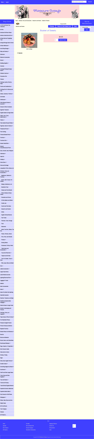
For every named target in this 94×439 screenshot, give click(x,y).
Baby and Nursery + (4, 51)
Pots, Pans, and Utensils (6, 236)
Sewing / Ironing (3, 355)
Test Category (3, 409)
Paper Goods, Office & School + (7, 317)
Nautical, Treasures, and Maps (6, 298)
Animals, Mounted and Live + (6, 35)
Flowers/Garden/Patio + (5, 134)
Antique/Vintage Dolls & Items (6, 42)
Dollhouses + (3, 99)
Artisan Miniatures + (4, 45)
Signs (1, 358)
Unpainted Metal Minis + (5, 391)
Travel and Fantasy (4, 382)
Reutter (2, 334)
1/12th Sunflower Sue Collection (5, 25)
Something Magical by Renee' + (7, 366)
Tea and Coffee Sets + (5, 253)
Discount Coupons (29, 427)
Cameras (2, 66)
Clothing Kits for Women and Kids (6, 90)
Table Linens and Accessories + (4, 249)
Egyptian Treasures (4, 110)
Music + (2, 289)
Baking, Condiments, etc (6, 184)
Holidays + (2, 159)
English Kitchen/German (6, 215)
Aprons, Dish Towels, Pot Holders (6, 180)
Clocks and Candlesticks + (6, 86)
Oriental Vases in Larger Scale (6, 305)
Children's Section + (4, 73)
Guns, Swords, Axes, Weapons (6, 150)
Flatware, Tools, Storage (6, 220)
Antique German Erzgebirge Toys (6, 39)
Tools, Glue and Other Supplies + (5, 376)
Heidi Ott (2, 156)
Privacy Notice (52, 427)
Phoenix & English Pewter (5, 323)
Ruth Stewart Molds (4, 349)
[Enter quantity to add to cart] (56, 40)
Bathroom (2, 54)
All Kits (1, 29)
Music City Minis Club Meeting (6, 292)
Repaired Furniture (4, 328)
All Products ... (3, 415)
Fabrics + (2, 120)
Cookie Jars (3, 203)
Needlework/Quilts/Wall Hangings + (5, 301)
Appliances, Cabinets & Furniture (5, 176)
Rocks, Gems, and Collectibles (6, 340)
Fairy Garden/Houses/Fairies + (7, 123)
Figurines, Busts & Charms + (6, 126)
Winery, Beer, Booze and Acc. (6, 400)
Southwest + (3, 369)
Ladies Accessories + (4, 269)
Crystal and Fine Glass (5, 206)
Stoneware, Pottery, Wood (6, 245)
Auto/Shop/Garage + (4, 48)
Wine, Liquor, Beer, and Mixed (6, 263)
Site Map (27, 423)
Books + (2, 60)
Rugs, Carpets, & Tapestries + (6, 346)
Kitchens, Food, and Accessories (25, 20)
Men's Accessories (4, 286)
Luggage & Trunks (4, 280)
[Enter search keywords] (79, 2)
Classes (2, 79)
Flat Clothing (3, 131)
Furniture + (2, 137)
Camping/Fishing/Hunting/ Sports (6, 69)
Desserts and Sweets (37, 20)
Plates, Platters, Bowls (6, 234)
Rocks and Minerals (4, 337)
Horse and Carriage (4, 165)
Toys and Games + (4, 379)
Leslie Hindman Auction (5, 274)
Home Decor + (3, 162)
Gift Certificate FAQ (30, 425)
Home (2, 2)
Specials (4, 425)
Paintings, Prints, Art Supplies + (4, 313)
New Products (5, 427)
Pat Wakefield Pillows (5, 320)
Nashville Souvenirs (4, 295)
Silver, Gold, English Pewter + (6, 361)
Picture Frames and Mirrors (6, 325)
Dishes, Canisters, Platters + (6, 93)
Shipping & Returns (53, 423)
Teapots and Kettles (5, 255)
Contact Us (51, 425)
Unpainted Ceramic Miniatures (6, 388)
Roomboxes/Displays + (5, 343)
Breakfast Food (4, 187)
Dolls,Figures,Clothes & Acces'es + (5, 103)
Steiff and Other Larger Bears (6, 372)
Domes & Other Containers (6, 107)
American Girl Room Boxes (5, 32)
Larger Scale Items (4, 271)
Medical (2, 283)
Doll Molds (2, 96)
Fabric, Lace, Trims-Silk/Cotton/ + (4, 116)
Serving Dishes (4, 242)
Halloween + (3, 153)
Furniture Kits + (3, 140)
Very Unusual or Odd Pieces (6, 394)
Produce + (3, 239)
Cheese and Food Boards (6, 190)
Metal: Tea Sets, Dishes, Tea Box (7, 230)
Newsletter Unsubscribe (30, 430)
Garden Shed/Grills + (4, 143)
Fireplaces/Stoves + (4, 128)
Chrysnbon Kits (3, 76)
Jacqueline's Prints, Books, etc (7, 168)
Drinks (2, 212)
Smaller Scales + (4, 363)
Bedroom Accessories (5, 57)
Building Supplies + (4, 63)
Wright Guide (3, 403)
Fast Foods (3, 217)
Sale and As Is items (4, 352)
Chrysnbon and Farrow (5, 197)
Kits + (1, 266)
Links (50, 430)
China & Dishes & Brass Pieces (6, 193)
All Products (5, 430)
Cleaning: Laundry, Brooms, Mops (6, 82)
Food (1, 223)
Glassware (3, 226)
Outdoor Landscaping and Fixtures (5, 309)
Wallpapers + (3, 397)
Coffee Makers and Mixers (6, 200)
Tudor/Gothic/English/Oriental (6, 385)
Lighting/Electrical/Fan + (5, 277)
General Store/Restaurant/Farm (5, 147)
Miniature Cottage (43, 437)
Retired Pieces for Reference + (7, 331)
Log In (7, 2)
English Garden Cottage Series (6, 112)
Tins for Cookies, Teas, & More (6, 259)
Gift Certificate (3, 406)
